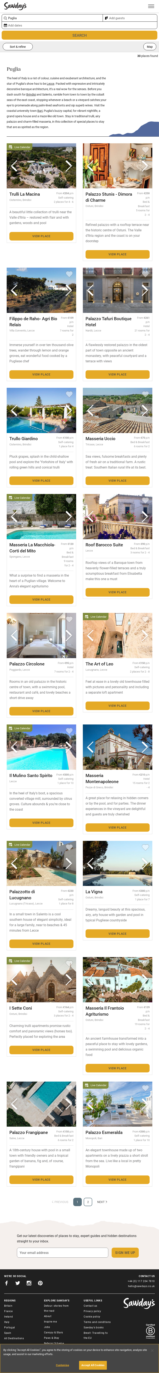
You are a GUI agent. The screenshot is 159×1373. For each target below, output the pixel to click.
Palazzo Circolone (26, 664)
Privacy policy (92, 1311)
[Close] (152, 1350)
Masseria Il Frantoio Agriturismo (105, 1011)
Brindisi (31, 94)
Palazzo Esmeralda (104, 1132)
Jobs (47, 1327)
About (48, 1316)
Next (102, 1202)
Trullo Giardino (23, 438)
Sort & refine (18, 47)
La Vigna (94, 891)
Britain (8, 1305)
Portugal (9, 1327)
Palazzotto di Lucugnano (22, 895)
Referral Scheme (54, 1343)
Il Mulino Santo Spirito (30, 775)
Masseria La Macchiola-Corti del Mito (32, 548)
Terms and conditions (97, 1322)
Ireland (8, 1316)
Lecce (50, 84)
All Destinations (14, 1338)
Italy (7, 1322)
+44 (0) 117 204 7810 (141, 1281)
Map (150, 47)
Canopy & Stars (53, 1332)
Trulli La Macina (24, 194)
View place (41, 236)
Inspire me (50, 1321)
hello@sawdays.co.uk (141, 1286)
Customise (62, 1365)
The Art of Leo (99, 664)
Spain (7, 1332)
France (8, 1311)
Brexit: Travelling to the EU (96, 1335)
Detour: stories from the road (56, 1308)
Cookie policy (92, 1316)
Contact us (90, 1305)
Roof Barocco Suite (104, 545)
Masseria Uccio (100, 438)
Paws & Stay (51, 1337)
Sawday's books (93, 1327)
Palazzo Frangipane (28, 1132)
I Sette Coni (20, 1008)
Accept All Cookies (93, 1365)
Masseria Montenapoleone (102, 778)
